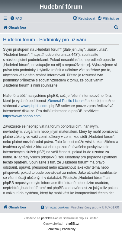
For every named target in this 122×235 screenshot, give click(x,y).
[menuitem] (16, 18)
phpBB (45, 218)
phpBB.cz (72, 223)
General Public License (66, 101)
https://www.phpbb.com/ (22, 116)
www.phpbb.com (34, 106)
